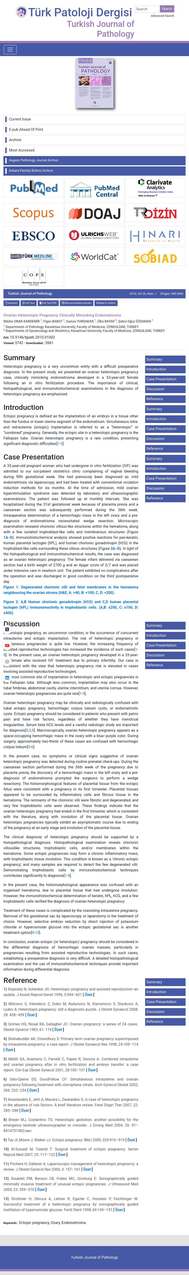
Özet (88, 995)
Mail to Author (106, 303)
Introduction (156, 369)
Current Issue (20, 119)
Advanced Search (162, 15)
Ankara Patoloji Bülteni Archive (31, 170)
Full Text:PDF (48, 303)
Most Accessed (21, 150)
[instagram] (7, 661)
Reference (154, 399)
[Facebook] (7, 613)
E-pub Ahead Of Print (26, 129)
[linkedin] (7, 677)
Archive (15, 140)
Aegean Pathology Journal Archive (33, 160)
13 (37, 932)
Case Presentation (161, 379)
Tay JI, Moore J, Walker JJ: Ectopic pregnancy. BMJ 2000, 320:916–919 (65, 1140)
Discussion (155, 389)
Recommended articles (76, 303)
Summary (154, 359)
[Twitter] (7, 629)
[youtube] (7, 645)
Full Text (29, 303)
